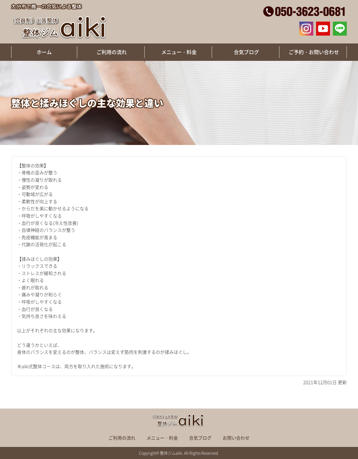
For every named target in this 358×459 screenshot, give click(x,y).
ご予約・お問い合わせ (314, 52)
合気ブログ (246, 52)
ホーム (44, 52)
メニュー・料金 (179, 52)
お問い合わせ (236, 437)
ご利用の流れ (111, 52)
